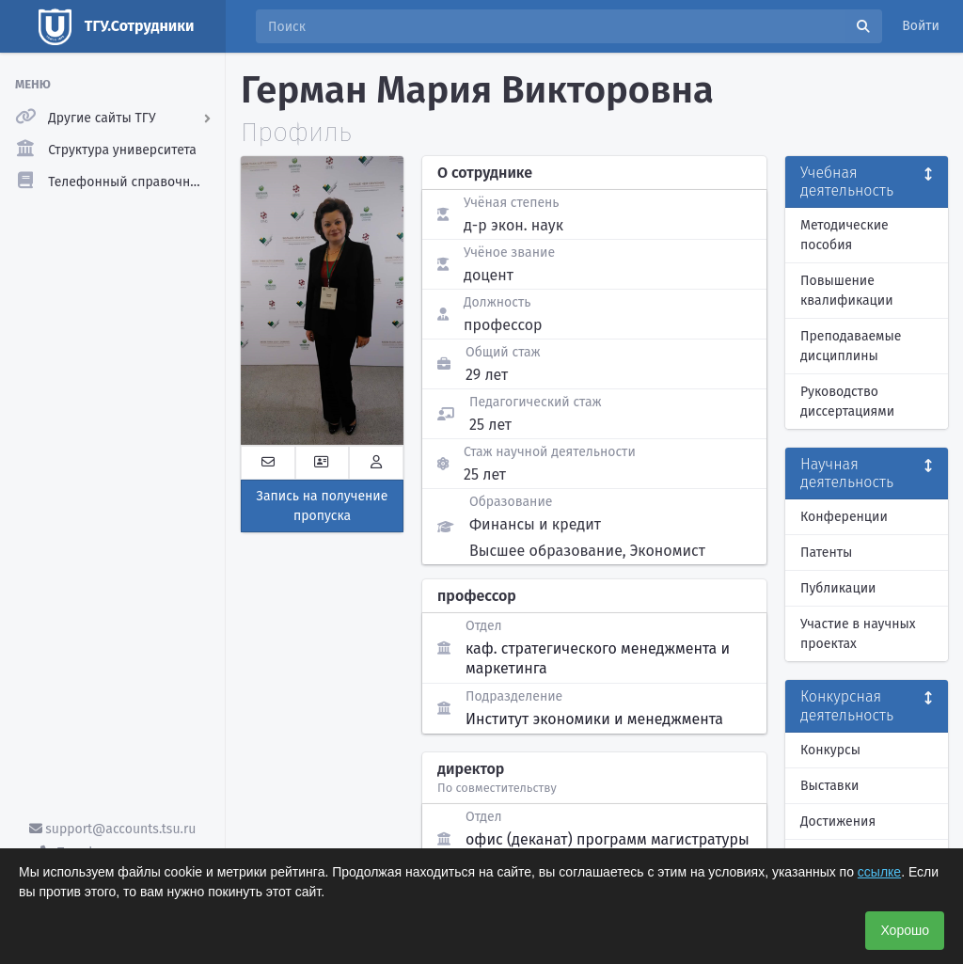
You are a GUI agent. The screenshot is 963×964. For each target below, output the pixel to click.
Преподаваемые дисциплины (850, 346)
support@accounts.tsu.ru (113, 829)
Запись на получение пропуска (322, 506)
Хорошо (904, 930)
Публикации (838, 588)
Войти (920, 26)
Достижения (838, 822)
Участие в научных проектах (858, 634)
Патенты (826, 553)
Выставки (829, 786)
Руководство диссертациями (847, 401)
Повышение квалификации (846, 290)
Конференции (844, 517)
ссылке (879, 871)
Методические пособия (844, 235)
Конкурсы (830, 750)
